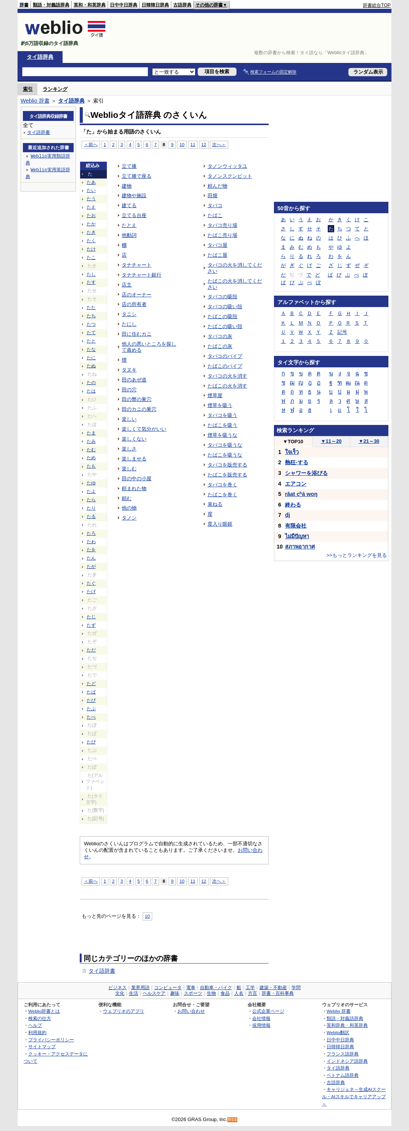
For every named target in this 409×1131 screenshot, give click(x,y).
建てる (129, 205)
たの (91, 382)
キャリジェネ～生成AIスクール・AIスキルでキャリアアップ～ (354, 1096)
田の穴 (129, 390)
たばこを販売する (227, 475)
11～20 (331, 441)
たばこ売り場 (222, 235)
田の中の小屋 (136, 478)
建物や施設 (134, 195)
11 (192, 144)
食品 (225, 993)
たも (91, 466)
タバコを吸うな (225, 445)
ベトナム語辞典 (343, 1075)
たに (91, 357)
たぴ (91, 742)
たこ (91, 257)
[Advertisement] (252, 32)
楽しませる (134, 459)
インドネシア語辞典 (347, 1061)
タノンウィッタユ (227, 166)
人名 (238, 993)
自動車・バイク (216, 987)
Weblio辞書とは (44, 1011)
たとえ (129, 225)
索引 (28, 89)
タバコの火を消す (227, 376)
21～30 (369, 441)
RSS (232, 1120)
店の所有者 (134, 304)
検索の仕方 (39, 1018)
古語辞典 (182, 5)
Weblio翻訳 (338, 1032)
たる (91, 516)
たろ (91, 533)
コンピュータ (168, 987)
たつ (91, 324)
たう (91, 198)
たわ (91, 541)
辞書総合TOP (377, 5)
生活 (133, 993)
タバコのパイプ (225, 356)
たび (91, 700)
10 (181, 144)
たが (91, 566)
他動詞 (129, 235)
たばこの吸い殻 (225, 326)
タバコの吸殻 (222, 296)
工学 (250, 987)
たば (91, 692)
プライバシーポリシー (51, 1039)
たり (91, 508)
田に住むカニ (136, 334)
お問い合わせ (191, 1011)
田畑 (212, 195)
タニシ (129, 314)
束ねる (215, 504)
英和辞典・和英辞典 (347, 1025)
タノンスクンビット (230, 176)
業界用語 (140, 987)
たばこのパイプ (225, 366)
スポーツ (193, 993)
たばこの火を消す (227, 386)
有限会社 (295, 526)
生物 (211, 993)
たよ (91, 491)
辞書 (24, 5)
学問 (296, 987)
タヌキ (129, 370)
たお (91, 215)
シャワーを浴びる (306, 473)
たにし (129, 324)
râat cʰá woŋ (301, 494)
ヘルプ (35, 1025)
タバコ (215, 205)
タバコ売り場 (222, 225)
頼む (127, 498)
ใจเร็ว (292, 452)
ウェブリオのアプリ (123, 1011)
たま (91, 433)
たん (91, 558)
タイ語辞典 (40, 57)
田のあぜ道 (134, 380)
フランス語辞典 (343, 1053)
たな (91, 349)
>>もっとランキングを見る (357, 555)
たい (91, 190)
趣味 (174, 993)
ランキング (55, 89)
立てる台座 (134, 215)
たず (91, 625)
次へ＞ (219, 144)
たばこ (215, 215)
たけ (91, 249)
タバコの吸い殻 (225, 306)
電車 (190, 987)
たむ (91, 449)
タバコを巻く (222, 484)
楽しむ (129, 468)
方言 (252, 993)
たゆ (91, 483)
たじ (91, 616)
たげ (91, 591)
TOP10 (293, 441)
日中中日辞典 (123, 5)
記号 (342, 332)
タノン (129, 518)
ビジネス (117, 987)
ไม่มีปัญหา (297, 536)
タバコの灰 (220, 336)
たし (91, 274)
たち (91, 316)
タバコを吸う (222, 415)
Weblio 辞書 (35, 101)
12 (203, 144)
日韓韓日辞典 (155, 5)
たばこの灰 (220, 346)
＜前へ (91, 144)
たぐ (91, 583)
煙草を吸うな (222, 435)
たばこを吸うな (225, 455)
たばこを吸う (222, 425)
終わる (293, 505)
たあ (91, 182)
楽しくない (134, 439)
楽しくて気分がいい (144, 429)
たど (91, 683)
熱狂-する (296, 462)
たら (91, 499)
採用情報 (261, 1025)
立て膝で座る (136, 176)
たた (91, 307)
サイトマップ (42, 1046)
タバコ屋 (217, 245)
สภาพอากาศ (300, 547)
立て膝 (129, 166)
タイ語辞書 (102, 971)
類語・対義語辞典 (51, 5)
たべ (91, 717)
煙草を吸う (220, 405)
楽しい (129, 419)
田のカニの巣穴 (139, 409)
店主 (127, 285)
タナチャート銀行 (141, 275)
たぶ (91, 708)
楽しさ (129, 449)
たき (91, 232)
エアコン (295, 484)
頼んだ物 (217, 186)
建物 (127, 186)
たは (91, 391)
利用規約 (37, 1032)
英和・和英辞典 (90, 5)
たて (91, 332)
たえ (91, 207)
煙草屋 (215, 395)
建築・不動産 (273, 987)
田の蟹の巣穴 (136, 399)
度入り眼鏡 (220, 524)
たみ (91, 441)
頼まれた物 (134, 488)
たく (91, 240)
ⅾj (287, 515)
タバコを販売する (227, 465)
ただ (91, 650)
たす (91, 282)
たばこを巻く (222, 494)
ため (91, 457)
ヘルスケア (154, 993)
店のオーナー (136, 295)
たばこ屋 (217, 255)
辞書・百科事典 (278, 993)
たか (91, 224)
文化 (119, 993)
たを (91, 549)
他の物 (129, 508)
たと (91, 341)
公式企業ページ (268, 1011)
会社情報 (261, 1018)
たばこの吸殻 (222, 316)
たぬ (91, 365)
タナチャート (136, 265)
